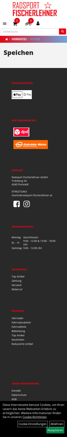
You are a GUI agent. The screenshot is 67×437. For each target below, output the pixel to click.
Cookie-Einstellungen (32, 424)
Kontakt (16, 390)
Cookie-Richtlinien (35, 417)
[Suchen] (62, 31)
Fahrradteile (19, 39)
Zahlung (16, 280)
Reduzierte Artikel (22, 344)
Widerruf (17, 289)
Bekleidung (18, 331)
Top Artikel (18, 276)
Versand (16, 285)
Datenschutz (19, 395)
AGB (14, 399)
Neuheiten (18, 339)
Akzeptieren (55, 430)
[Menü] (4, 23)
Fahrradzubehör (21, 322)
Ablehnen (56, 424)
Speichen (35, 39)
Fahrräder (18, 318)
